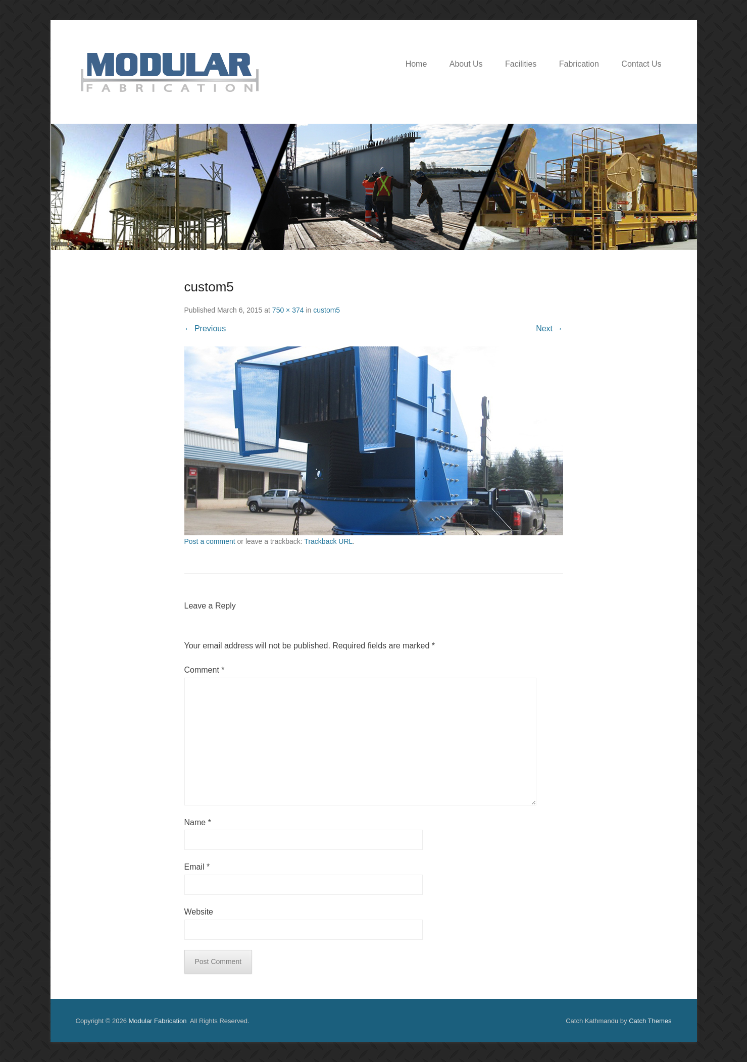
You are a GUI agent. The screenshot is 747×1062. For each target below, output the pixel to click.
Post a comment (209, 541)
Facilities (520, 64)
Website (199, 911)
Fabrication (579, 64)
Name (197, 822)
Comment (204, 670)
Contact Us (641, 64)
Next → (549, 328)
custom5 (326, 310)
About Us (466, 64)
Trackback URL (328, 541)
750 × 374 (288, 310)
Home (416, 64)
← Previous (205, 328)
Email (197, 867)
